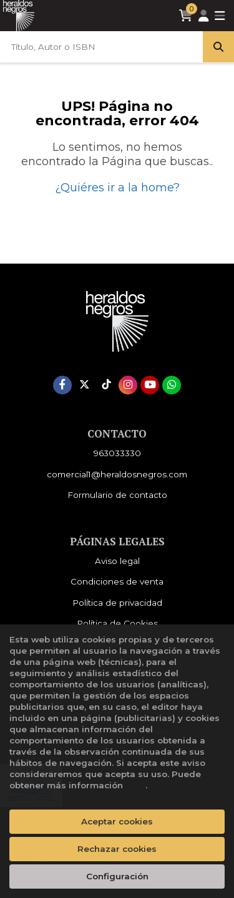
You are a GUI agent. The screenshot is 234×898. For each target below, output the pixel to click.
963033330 (117, 453)
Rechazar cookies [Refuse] (117, 849)
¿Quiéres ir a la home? (117, 187)
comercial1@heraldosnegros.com (117, 474)
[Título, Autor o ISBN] (101, 46)
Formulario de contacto (117, 495)
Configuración (117, 876)
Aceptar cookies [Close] (117, 821)
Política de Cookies (117, 623)
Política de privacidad (117, 603)
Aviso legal (117, 561)
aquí (135, 785)
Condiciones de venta (117, 581)
